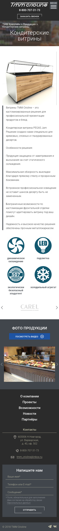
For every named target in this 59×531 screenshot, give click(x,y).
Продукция (29, 24)
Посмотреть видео (26, 336)
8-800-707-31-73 (29, 10)
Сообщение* (15, 492)
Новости (29, 413)
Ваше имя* (14, 476)
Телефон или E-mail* (19, 484)
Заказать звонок (29, 16)
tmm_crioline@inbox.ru (29, 457)
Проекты (29, 402)
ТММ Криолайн (11, 24)
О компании (29, 396)
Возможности (29, 408)
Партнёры (29, 419)
